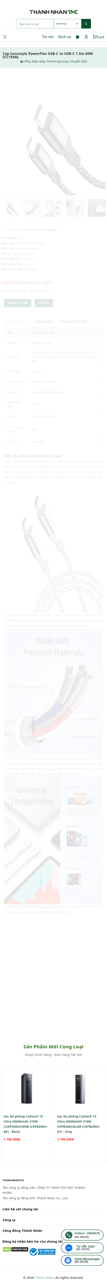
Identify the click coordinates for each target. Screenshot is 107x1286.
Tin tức (48, 36)
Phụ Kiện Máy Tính (39, 61)
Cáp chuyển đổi (75, 61)
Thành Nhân (44, 1278)
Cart (98, 37)
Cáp (58, 61)
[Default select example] (67, 23)
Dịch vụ (64, 36)
